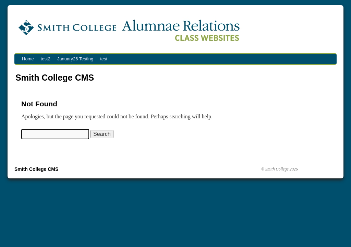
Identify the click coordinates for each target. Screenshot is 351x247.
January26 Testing (75, 58)
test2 (45, 58)
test (103, 58)
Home (28, 58)
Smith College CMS (54, 77)
